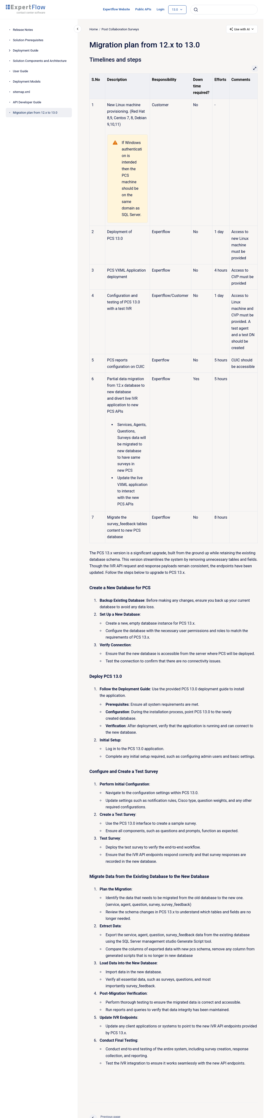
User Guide (20, 71)
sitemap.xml (21, 92)
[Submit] (196, 9)
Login (160, 9)
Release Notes (23, 30)
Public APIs (143, 9)
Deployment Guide (25, 50)
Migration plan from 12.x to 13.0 (35, 112)
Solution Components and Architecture (40, 61)
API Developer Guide (27, 102)
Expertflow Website (116, 9)
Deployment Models (27, 81)
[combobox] (224, 9)
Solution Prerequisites (28, 40)
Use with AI (242, 29)
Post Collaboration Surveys (120, 29)
